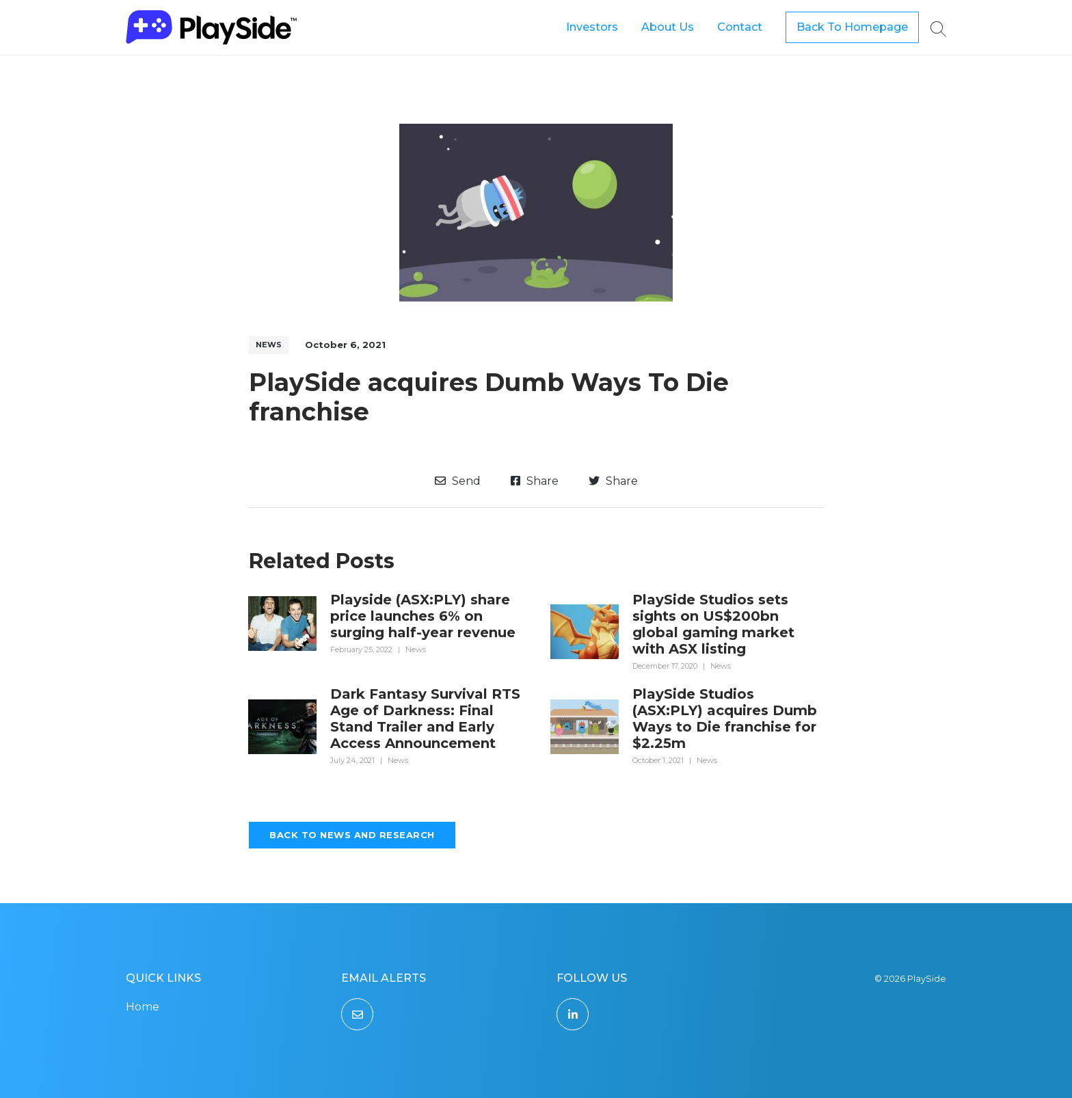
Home (142, 1006)
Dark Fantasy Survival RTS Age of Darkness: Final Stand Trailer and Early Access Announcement (425, 718)
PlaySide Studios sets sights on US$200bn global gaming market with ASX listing (713, 624)
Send (458, 481)
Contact (739, 27)
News (269, 344)
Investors (592, 27)
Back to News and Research (352, 834)
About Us (667, 27)
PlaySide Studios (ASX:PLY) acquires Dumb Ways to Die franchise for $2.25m (724, 718)
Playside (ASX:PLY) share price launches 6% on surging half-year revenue (422, 616)
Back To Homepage (852, 27)
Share (535, 481)
